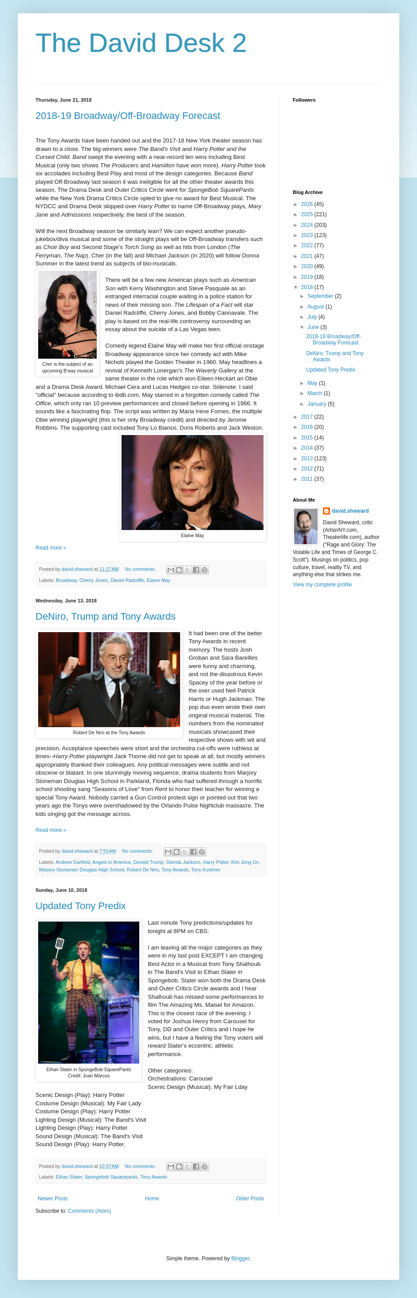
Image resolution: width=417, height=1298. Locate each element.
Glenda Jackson (183, 862)
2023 (308, 235)
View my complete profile (322, 585)
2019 (308, 277)
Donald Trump (148, 862)
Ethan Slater (69, 1176)
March (315, 393)
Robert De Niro (143, 869)
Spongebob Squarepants (111, 1176)
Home (152, 1198)
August (316, 307)
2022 (308, 245)
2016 (308, 427)
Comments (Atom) (89, 1211)
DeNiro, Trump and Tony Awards (105, 616)
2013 (308, 458)
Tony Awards (175, 869)
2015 (308, 438)
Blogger (240, 1258)
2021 (308, 256)
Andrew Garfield (72, 862)
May (313, 383)
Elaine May (158, 580)
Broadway (66, 580)
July (313, 317)
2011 (308, 479)
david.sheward (350, 511)
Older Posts (250, 1198)
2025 (308, 214)
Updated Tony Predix (80, 905)
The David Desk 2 (141, 43)
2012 (308, 469)
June (313, 327)
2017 (308, 417)
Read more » (50, 548)
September (321, 296)
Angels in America (111, 862)
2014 (308, 448)
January (317, 404)
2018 (308, 287)
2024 (308, 225)
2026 (308, 204)
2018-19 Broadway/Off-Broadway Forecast (127, 115)
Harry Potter (216, 862)
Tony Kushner (205, 869)
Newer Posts (53, 1198)
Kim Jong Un (245, 862)
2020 (308, 266)
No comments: (141, 569)
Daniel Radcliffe (127, 580)
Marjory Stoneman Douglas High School (81, 869)
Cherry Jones (93, 580)
